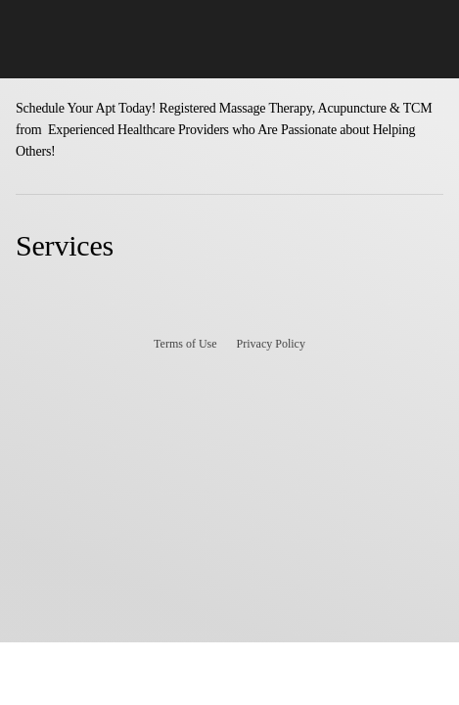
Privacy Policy (271, 344)
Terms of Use (185, 344)
